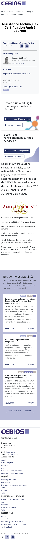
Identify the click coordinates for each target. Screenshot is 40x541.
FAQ (2, 468)
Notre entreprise (7, 463)
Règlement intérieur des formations (13, 524)
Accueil (3, 460)
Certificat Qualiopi (7, 527)
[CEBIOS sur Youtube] (27, 46)
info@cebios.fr (12, 452)
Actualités (9, 11)
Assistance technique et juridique (13, 499)
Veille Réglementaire (8, 480)
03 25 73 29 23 (15, 454)
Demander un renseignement (17, 150)
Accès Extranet (6, 519)
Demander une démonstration (17, 119)
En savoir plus (29, 328)
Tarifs (3, 493)
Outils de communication (10, 507)
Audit (3, 488)
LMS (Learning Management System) (14, 485)
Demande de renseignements (11, 471)
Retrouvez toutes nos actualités (20, 411)
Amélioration (5, 482)
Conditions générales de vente (12, 522)
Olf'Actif (4, 490)
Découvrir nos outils (13, 125)
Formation (5, 505)
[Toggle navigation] (36, 4)
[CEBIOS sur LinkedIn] (21, 46)
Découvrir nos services (14, 156)
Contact (4, 516)
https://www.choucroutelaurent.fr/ (17, 74)
